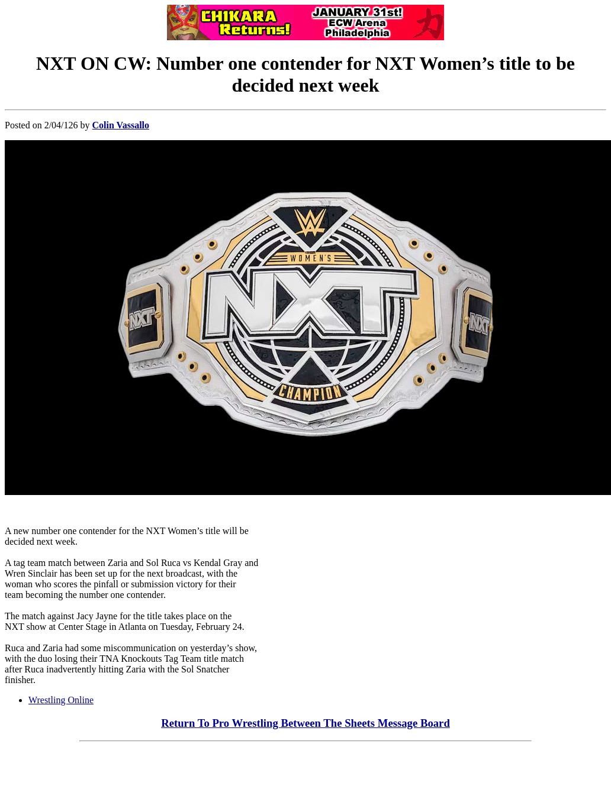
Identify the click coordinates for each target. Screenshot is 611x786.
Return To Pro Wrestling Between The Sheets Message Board (305, 723)
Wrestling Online (61, 700)
